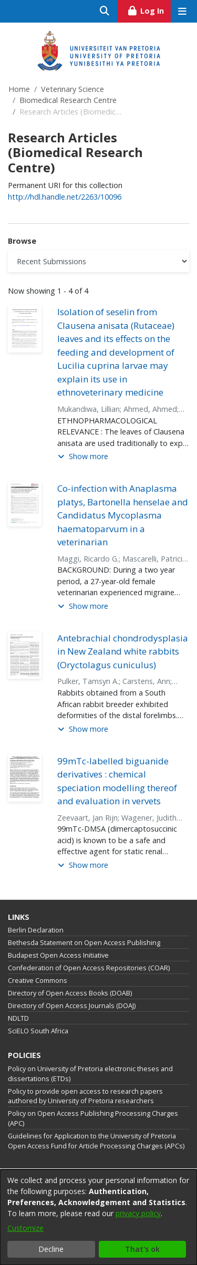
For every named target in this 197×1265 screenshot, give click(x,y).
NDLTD (18, 1018)
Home (19, 89)
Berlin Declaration (36, 930)
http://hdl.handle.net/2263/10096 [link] (64, 197)
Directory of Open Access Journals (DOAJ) (72, 1005)
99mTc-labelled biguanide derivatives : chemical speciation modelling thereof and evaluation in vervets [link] (117, 781)
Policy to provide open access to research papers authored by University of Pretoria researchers (85, 1096)
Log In (149, 9)
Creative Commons (37, 980)
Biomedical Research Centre (68, 100)
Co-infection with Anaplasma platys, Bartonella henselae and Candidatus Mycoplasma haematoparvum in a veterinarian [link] (122, 515)
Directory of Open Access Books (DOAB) (70, 993)
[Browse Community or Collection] (98, 261)
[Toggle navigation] (182, 11)
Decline (51, 1249)
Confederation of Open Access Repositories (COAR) (89, 967)
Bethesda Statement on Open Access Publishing (84, 942)
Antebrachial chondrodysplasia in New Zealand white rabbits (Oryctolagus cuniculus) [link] (122, 651)
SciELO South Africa (38, 1030)
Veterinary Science (72, 89)
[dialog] (98, 1217)
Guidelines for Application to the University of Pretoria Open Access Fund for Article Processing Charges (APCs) (96, 1141)
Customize (25, 1228)
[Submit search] (105, 11)
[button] (83, 457)
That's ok (142, 1249)
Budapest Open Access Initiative (58, 955)
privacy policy (138, 1213)
